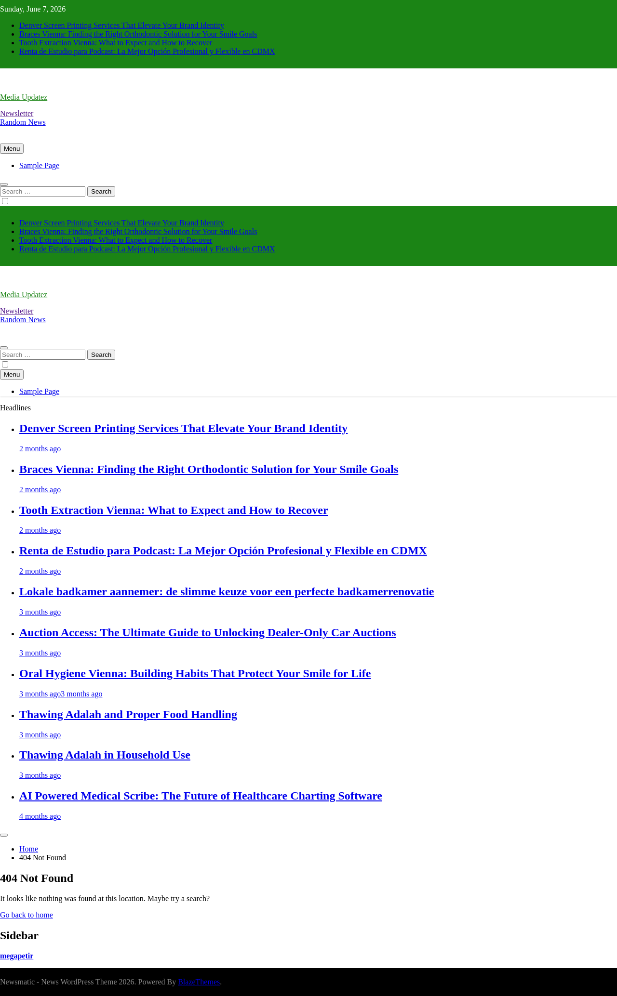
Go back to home (26, 915)
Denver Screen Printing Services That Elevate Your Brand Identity (121, 25)
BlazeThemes (199, 982)
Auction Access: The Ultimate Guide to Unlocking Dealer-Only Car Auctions (207, 632)
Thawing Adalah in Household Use (104, 754)
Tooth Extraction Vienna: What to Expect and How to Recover (115, 43)
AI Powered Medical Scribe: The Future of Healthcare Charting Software (200, 795)
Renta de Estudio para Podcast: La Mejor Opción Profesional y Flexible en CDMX (147, 51)
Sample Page (39, 165)
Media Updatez (23, 97)
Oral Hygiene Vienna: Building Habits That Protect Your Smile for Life (195, 673)
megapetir (16, 956)
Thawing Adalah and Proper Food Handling (128, 714)
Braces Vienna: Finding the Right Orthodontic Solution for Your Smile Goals (138, 34)
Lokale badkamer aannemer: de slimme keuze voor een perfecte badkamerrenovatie (226, 591)
